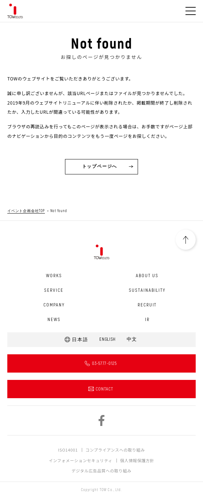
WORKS (54, 276)
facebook (101, 420)
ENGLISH (107, 339)
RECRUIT (147, 305)
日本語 (80, 340)
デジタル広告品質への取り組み (101, 471)
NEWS (54, 319)
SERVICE (54, 290)
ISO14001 (68, 450)
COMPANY (54, 305)
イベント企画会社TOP (26, 211)
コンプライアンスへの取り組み (115, 450)
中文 (132, 339)
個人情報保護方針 (137, 460)
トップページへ (100, 166)
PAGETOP (186, 240)
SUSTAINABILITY (147, 290)
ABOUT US (147, 276)
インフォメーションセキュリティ (80, 460)
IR (147, 319)
